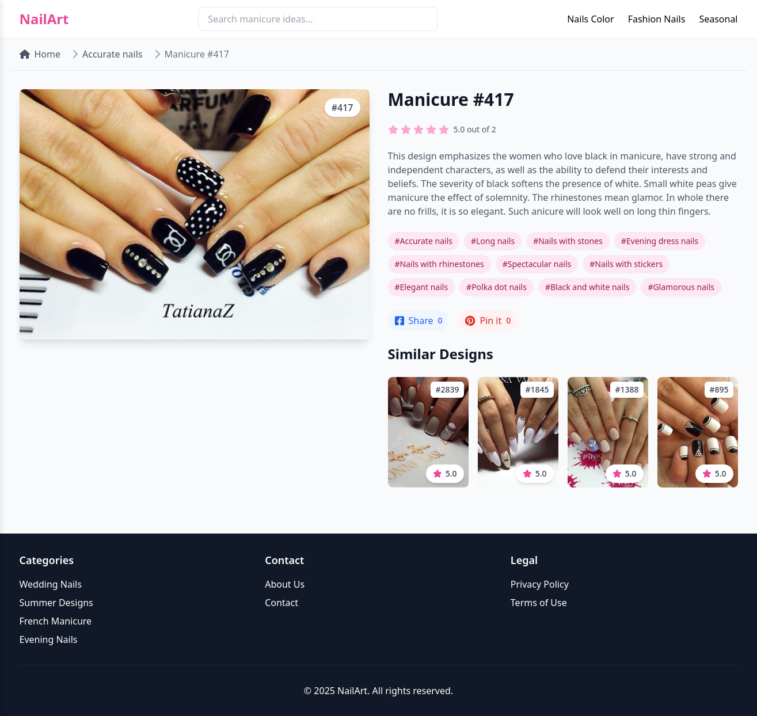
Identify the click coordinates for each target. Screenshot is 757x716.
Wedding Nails (51, 584)
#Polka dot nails (496, 286)
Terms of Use (539, 602)
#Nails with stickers (626, 263)
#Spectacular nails (537, 263)
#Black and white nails (587, 286)
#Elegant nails (421, 286)
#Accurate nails (423, 240)
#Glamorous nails (681, 286)
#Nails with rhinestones (439, 263)
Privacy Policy (540, 584)
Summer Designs (56, 602)
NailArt (44, 19)
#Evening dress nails (660, 240)
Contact (281, 602)
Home (40, 54)
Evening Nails (49, 639)
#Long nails (493, 240)
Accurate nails (112, 54)
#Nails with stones (568, 240)
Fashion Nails (657, 19)
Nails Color (590, 19)
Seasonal (718, 19)
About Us (285, 584)
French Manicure (56, 621)
